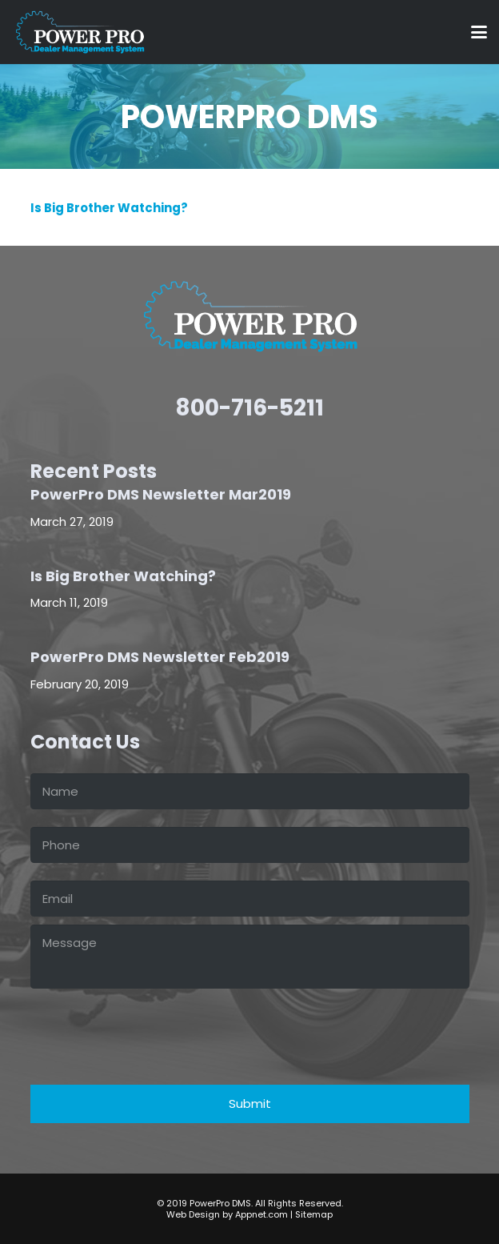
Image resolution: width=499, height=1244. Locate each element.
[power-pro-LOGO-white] (79, 32)
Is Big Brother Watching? (109, 207)
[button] (479, 32)
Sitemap (314, 1214)
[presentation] (151, 1028)
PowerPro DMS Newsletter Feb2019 (159, 658)
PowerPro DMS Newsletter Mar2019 (160, 494)
